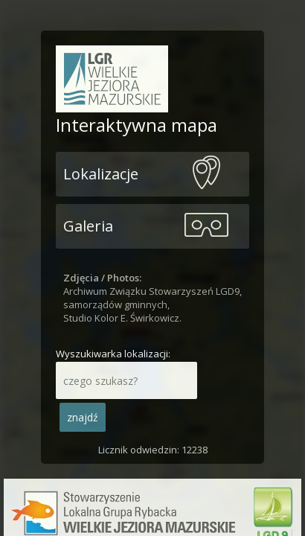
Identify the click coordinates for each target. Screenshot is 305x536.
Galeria (88, 226)
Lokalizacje (100, 174)
